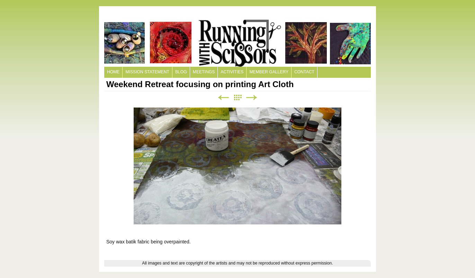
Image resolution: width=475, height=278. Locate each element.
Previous (223, 97)
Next (252, 97)
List (237, 97)
